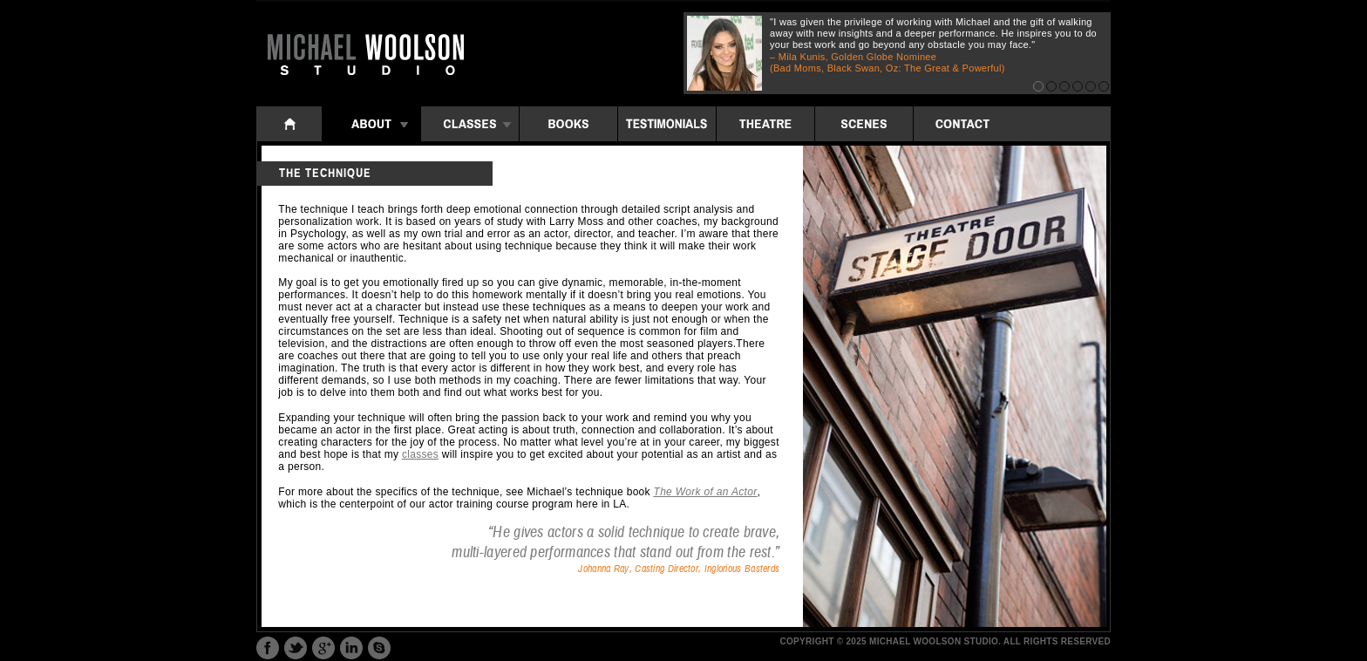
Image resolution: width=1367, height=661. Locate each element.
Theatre (765, 123)
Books (568, 123)
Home (289, 123)
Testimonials (667, 123)
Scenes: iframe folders (864, 123)
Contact (962, 123)
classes (420, 454)
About (371, 123)
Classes (470, 123)
